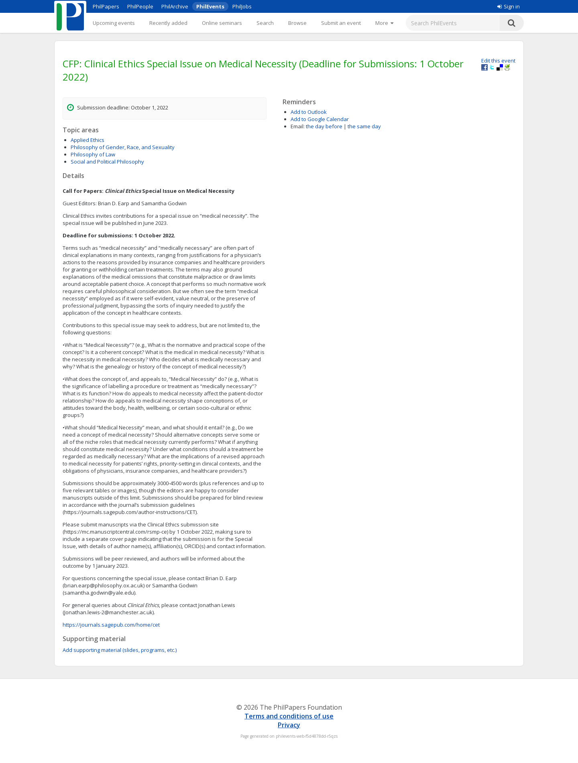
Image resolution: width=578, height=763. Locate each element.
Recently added (168, 22)
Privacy (289, 724)
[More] (384, 22)
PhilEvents (210, 6)
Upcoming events (114, 22)
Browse (297, 22)
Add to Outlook (309, 111)
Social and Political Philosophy (107, 161)
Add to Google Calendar (320, 119)
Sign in (508, 6)
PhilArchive (174, 6)
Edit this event (498, 60)
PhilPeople (140, 6)
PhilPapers (106, 6)
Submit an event (341, 22)
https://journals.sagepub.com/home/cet (111, 624)
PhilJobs (242, 6)
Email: (298, 126)
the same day (364, 126)
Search (265, 22)
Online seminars (222, 22)
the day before (324, 126)
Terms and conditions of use (289, 716)
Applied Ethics (87, 140)
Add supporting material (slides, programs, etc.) (120, 650)
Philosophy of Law (93, 154)
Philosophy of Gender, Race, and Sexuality (123, 147)
